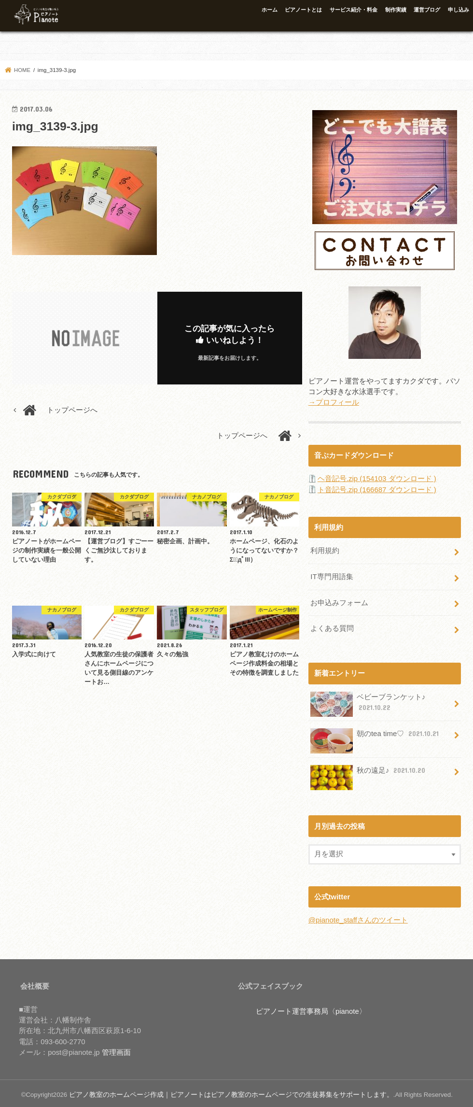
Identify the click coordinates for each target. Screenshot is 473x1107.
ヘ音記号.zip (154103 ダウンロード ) (377, 478)
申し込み (458, 10)
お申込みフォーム (339, 601)
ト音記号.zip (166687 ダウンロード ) (377, 489)
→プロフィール (333, 402)
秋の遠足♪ (368, 772)
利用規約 (324, 550)
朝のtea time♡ (375, 735)
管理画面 (116, 1049)
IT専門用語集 (331, 576)
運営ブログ (427, 10)
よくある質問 (332, 626)
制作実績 (395, 10)
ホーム (270, 10)
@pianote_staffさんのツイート (357, 918)
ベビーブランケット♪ (367, 702)
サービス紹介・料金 (353, 10)
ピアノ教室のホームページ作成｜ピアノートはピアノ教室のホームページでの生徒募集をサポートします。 (219, 1091)
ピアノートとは (303, 10)
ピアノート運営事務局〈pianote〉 (311, 1008)
